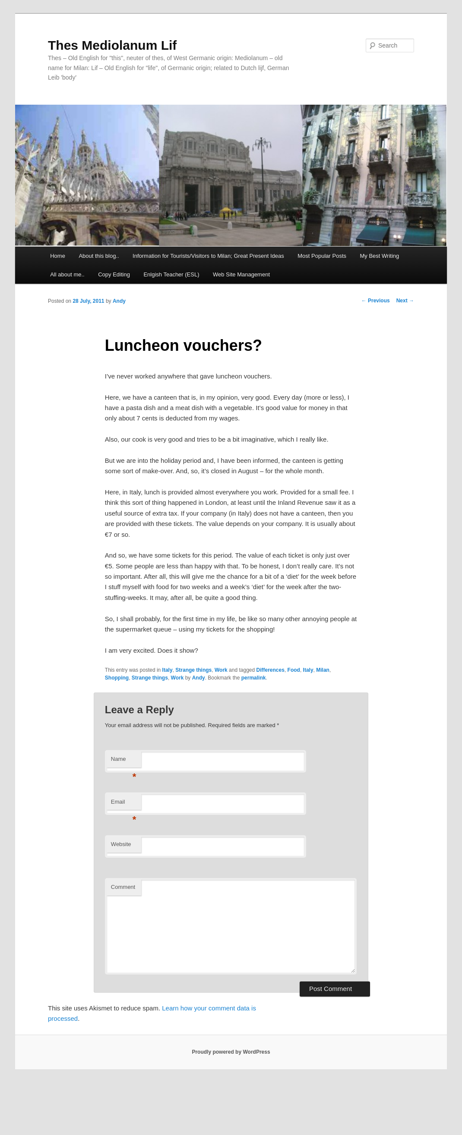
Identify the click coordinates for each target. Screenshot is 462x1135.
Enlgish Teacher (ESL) (171, 274)
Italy (167, 670)
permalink (253, 678)
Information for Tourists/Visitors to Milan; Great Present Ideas (208, 256)
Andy (119, 301)
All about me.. (67, 274)
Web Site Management (241, 274)
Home (57, 256)
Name (123, 761)
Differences (270, 670)
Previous (375, 301)
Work (221, 670)
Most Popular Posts (321, 256)
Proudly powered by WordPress (231, 1052)
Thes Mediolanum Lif (112, 45)
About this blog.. (99, 256)
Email (123, 804)
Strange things (193, 670)
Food (294, 670)
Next (405, 301)
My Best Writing (379, 256)
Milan (322, 670)
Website (121, 844)
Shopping (117, 678)
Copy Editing (114, 274)
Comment (123, 887)
